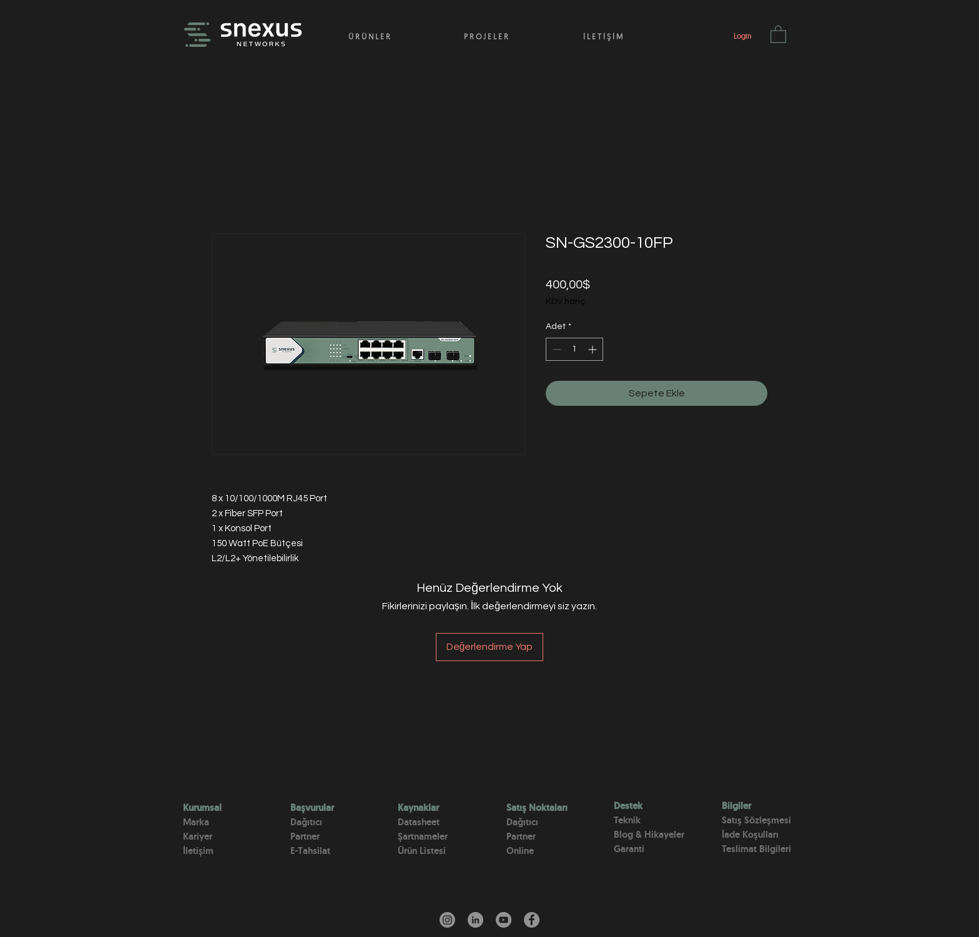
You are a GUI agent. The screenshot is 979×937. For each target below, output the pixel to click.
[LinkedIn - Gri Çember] (475, 920)
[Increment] (593, 349)
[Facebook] (531, 920)
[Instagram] (447, 920)
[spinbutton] (574, 349)
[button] (778, 33)
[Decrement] (555, 349)
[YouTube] (503, 920)
